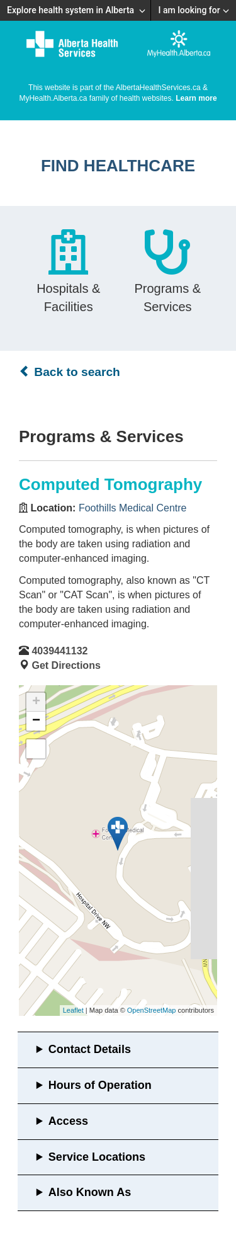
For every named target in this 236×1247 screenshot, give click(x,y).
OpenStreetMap (151, 1010)
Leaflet (73, 1010)
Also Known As (89, 1192)
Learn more (196, 98)
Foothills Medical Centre (133, 508)
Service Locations (96, 1157)
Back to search (69, 372)
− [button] (36, 721)
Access (68, 1121)
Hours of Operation (100, 1085)
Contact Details (89, 1049)
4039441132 (59, 651)
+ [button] (36, 702)
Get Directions (65, 665)
